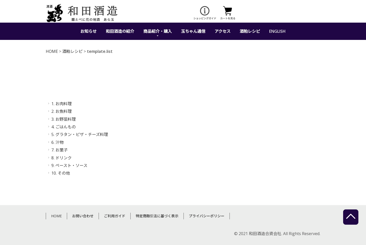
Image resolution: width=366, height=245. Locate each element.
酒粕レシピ (250, 31)
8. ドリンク (61, 158)
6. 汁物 (57, 142)
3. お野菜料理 (63, 119)
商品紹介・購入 (157, 31)
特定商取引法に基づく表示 (157, 215)
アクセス (223, 31)
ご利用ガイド (114, 215)
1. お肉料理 (61, 103)
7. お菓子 (59, 150)
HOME (52, 51)
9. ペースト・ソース (69, 165)
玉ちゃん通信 (193, 31)
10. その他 (60, 173)
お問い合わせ (83, 215)
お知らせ (88, 31)
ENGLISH (277, 31)
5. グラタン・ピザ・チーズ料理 (79, 134)
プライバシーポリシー (206, 215)
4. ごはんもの (63, 127)
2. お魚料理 (61, 111)
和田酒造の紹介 (120, 31)
